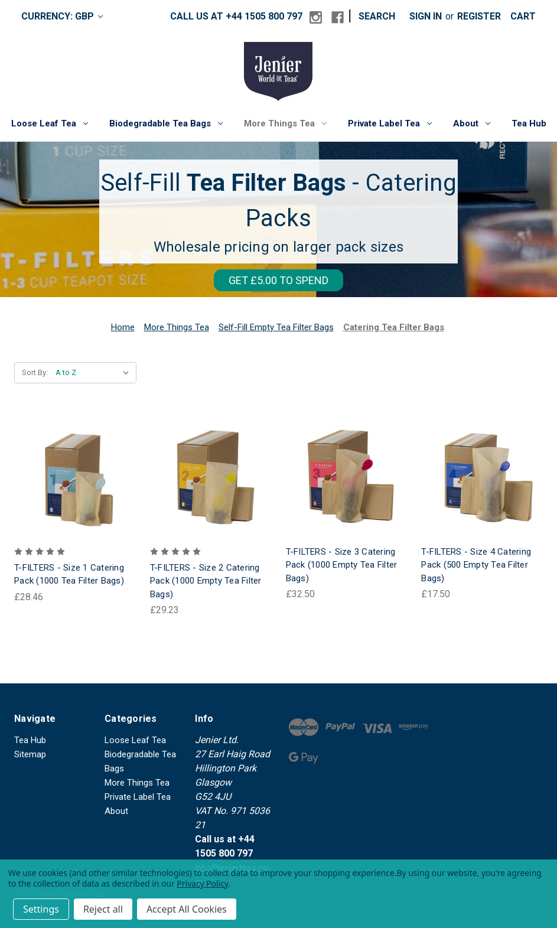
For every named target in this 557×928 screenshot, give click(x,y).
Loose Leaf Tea (49, 123)
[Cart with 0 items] (523, 16)
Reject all (103, 909)
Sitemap (30, 754)
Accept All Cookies (186, 909)
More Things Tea (285, 123)
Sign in (425, 16)
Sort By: (35, 372)
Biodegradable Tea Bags (166, 123)
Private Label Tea (390, 123)
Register (479, 16)
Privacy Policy (202, 883)
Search (377, 16)
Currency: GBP (62, 16)
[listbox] (95, 373)
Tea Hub (529, 123)
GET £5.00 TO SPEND (278, 280)
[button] (278, 283)
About (471, 123)
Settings (41, 909)
